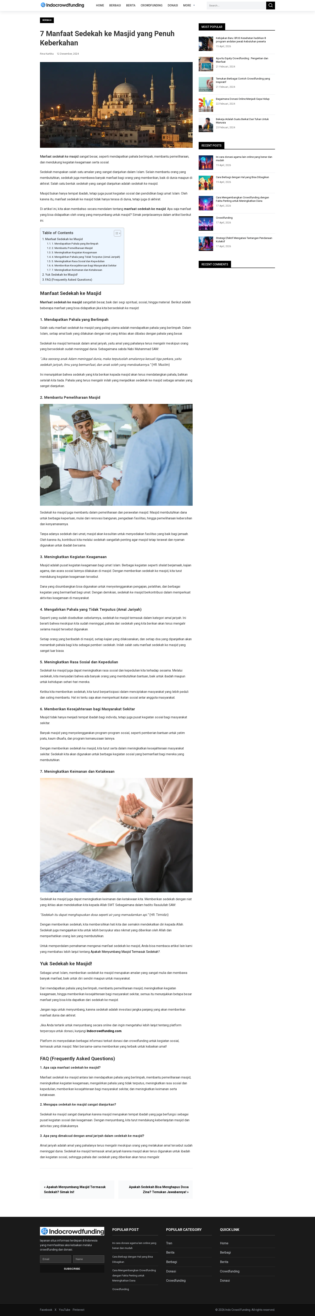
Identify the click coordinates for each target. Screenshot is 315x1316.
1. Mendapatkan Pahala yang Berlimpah (75, 243)
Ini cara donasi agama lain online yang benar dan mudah (244, 158)
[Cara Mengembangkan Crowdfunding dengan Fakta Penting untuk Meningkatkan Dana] (206, 203)
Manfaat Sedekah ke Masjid (64, 239)
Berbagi (115, 5)
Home (100, 5)
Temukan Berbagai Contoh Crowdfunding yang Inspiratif (243, 80)
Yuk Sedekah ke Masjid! (61, 274)
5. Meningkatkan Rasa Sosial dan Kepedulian (78, 261)
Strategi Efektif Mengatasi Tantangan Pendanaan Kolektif (244, 239)
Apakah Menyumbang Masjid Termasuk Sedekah (124, 952)
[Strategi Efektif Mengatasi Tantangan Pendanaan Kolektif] (206, 243)
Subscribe (72, 1268)
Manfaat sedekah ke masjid (59, 156)
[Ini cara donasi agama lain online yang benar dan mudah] (206, 162)
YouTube (64, 1309)
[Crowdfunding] (206, 223)
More (187, 5)
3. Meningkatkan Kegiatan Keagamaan (74, 252)
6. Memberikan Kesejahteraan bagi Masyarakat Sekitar (84, 265)
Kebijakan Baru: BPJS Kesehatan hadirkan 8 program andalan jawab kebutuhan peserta (241, 40)
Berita (130, 5)
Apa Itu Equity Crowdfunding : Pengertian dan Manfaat (242, 60)
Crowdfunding (152, 5)
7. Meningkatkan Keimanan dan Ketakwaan (77, 269)
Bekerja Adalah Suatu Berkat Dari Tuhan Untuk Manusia (242, 121)
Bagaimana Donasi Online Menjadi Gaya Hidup (243, 98)
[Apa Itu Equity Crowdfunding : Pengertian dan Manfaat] (206, 64)
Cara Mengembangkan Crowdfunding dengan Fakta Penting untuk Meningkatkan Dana (242, 199)
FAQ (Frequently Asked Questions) (68, 279)
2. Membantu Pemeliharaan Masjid (72, 248)
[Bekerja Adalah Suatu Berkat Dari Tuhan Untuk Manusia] (206, 125)
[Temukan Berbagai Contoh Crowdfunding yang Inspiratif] (206, 84)
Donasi (173, 5)
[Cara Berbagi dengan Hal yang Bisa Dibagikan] (206, 183)
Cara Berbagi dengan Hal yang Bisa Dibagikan (242, 177)
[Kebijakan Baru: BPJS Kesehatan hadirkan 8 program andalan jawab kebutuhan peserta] (206, 44)
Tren (169, 1243)
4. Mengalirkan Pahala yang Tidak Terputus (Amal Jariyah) (86, 256)
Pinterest (78, 1309)
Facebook (46, 1309)
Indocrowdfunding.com (104, 1031)
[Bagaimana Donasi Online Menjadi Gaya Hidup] (206, 104)
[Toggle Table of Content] (115, 233)
